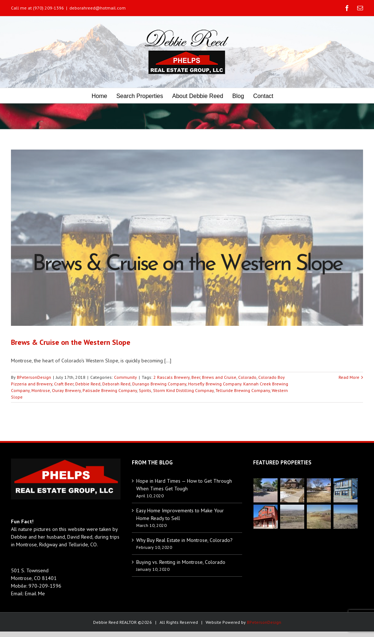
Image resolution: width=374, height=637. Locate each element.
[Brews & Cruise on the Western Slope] (187, 238)
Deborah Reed (116, 384)
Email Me (35, 593)
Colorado (247, 377)
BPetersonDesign (34, 377)
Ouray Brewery (66, 390)
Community (125, 377)
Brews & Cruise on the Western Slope (70, 342)
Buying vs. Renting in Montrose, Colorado (180, 562)
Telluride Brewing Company (242, 390)
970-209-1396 (44, 586)
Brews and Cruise (219, 377)
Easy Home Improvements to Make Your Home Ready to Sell (180, 514)
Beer (195, 377)
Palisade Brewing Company (110, 390)
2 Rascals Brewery (171, 377)
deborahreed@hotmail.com (97, 8)
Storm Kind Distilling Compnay (183, 390)
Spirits (145, 390)
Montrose (40, 390)
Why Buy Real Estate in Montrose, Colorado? (184, 540)
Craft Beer (63, 384)
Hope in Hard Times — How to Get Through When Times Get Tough (184, 485)
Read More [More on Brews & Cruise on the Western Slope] (349, 377)
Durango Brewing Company (159, 384)
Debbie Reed (87, 384)
